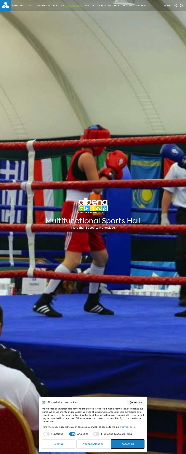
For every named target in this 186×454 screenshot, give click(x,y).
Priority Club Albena (124, 5)
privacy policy (129, 427)
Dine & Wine (41, 5)
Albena (15, 6)
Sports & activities (74, 6)
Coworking (141, 5)
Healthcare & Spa (56, 6)
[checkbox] (53, 434)
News (110, 5)
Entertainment (99, 6)
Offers (23, 5)
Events (88, 6)
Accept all (128, 444)
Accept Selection (93, 444)
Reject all (58, 444)
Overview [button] (135, 402)
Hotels (31, 6)
